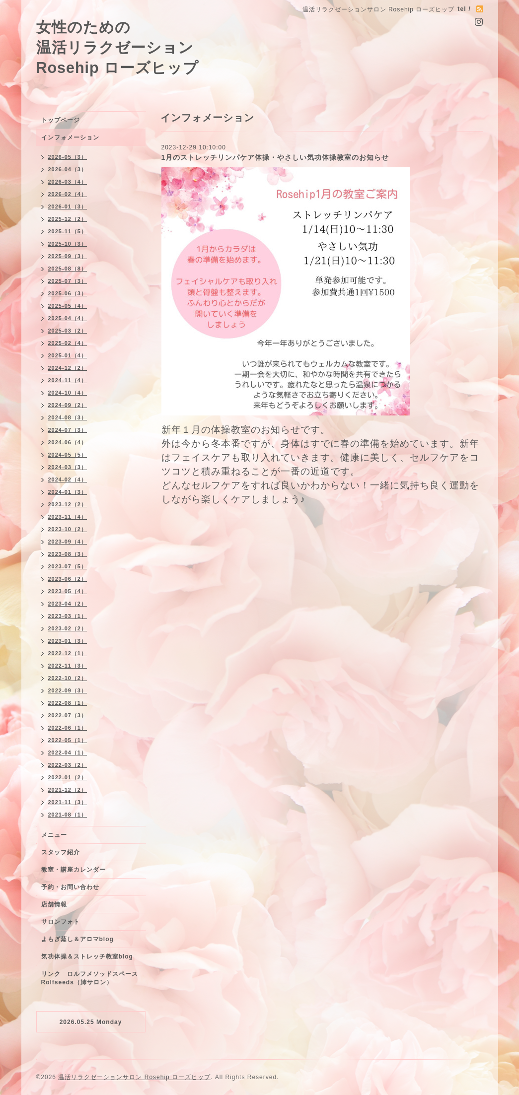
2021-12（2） (67, 790)
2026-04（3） (67, 169)
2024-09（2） (67, 405)
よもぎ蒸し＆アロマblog (77, 939)
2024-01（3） (67, 492)
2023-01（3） (67, 641)
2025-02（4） (67, 343)
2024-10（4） (67, 393)
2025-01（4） (67, 355)
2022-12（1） (67, 653)
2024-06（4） (67, 442)
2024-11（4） (67, 380)
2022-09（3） (67, 690)
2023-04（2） (67, 604)
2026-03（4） (67, 182)
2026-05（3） (67, 157)
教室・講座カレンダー (73, 869)
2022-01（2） (67, 777)
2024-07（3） (67, 430)
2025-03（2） (67, 331)
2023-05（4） (67, 591)
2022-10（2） (67, 678)
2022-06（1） (67, 728)
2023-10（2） (67, 529)
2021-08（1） (67, 815)
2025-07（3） (67, 281)
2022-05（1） (67, 740)
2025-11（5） (67, 231)
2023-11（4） (67, 517)
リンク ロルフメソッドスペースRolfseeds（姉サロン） (89, 978)
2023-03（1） (67, 616)
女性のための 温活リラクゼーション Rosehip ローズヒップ (117, 47)
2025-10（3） (67, 244)
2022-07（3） (67, 715)
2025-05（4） (67, 306)
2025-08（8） (67, 269)
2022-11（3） (67, 666)
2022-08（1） (67, 703)
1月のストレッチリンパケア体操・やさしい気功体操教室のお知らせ (275, 157)
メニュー (54, 834)
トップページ (60, 120)
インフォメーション (70, 137)
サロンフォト (60, 921)
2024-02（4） (67, 479)
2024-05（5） (67, 455)
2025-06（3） (67, 293)
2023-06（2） (67, 579)
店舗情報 (54, 904)
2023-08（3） (67, 554)
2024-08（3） (67, 417)
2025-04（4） (67, 318)
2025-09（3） (67, 256)
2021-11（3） (67, 802)
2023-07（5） (67, 566)
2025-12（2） (67, 219)
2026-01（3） (67, 206)
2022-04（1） (67, 752)
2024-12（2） (67, 368)
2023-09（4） (67, 542)
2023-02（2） (67, 628)
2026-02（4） (67, 194)
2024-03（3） (67, 467)
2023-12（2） (67, 504)
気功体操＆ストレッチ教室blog (87, 956)
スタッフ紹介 (60, 852)
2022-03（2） (67, 765)
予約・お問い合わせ (70, 887)
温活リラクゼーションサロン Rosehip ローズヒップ (134, 1077)
